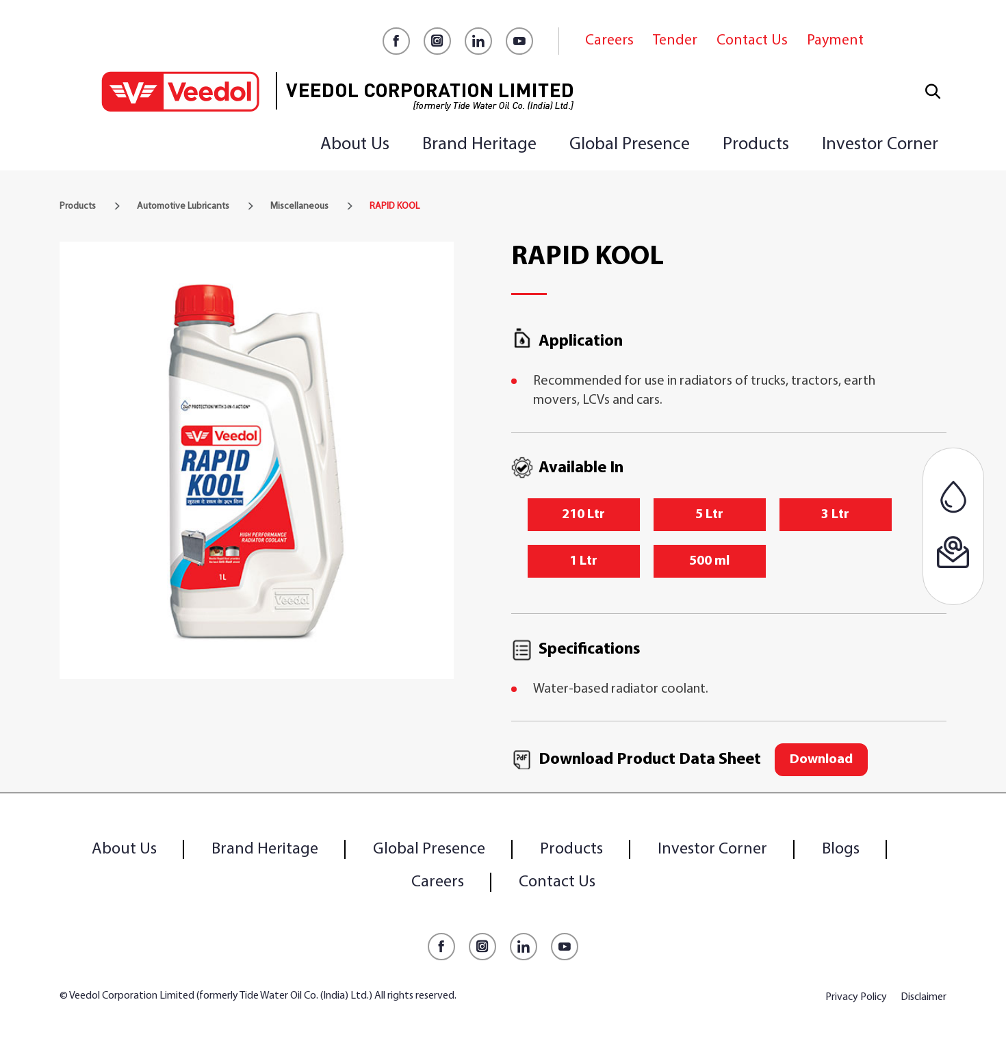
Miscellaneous (299, 206)
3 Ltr (835, 515)
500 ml (709, 561)
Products (756, 145)
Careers (609, 41)
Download (821, 760)
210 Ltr (583, 515)
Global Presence (629, 145)
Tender (675, 41)
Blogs (841, 849)
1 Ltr (583, 561)
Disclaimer (923, 997)
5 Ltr (709, 515)
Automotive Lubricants (183, 206)
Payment (835, 41)
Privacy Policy (856, 997)
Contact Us (752, 41)
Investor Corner (880, 145)
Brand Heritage (479, 145)
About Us (354, 145)
